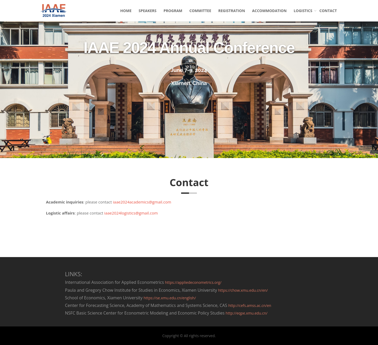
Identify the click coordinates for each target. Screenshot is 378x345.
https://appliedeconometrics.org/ (193, 282)
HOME (126, 10)
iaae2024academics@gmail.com (142, 202)
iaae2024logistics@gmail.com (131, 213)
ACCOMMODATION (269, 10)
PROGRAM (173, 10)
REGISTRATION (231, 10)
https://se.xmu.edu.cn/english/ (170, 297)
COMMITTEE (200, 10)
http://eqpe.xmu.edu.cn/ (246, 313)
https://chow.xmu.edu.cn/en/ (243, 290)
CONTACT (328, 10)
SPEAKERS (147, 10)
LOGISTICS (303, 10)
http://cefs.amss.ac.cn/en (249, 305)
